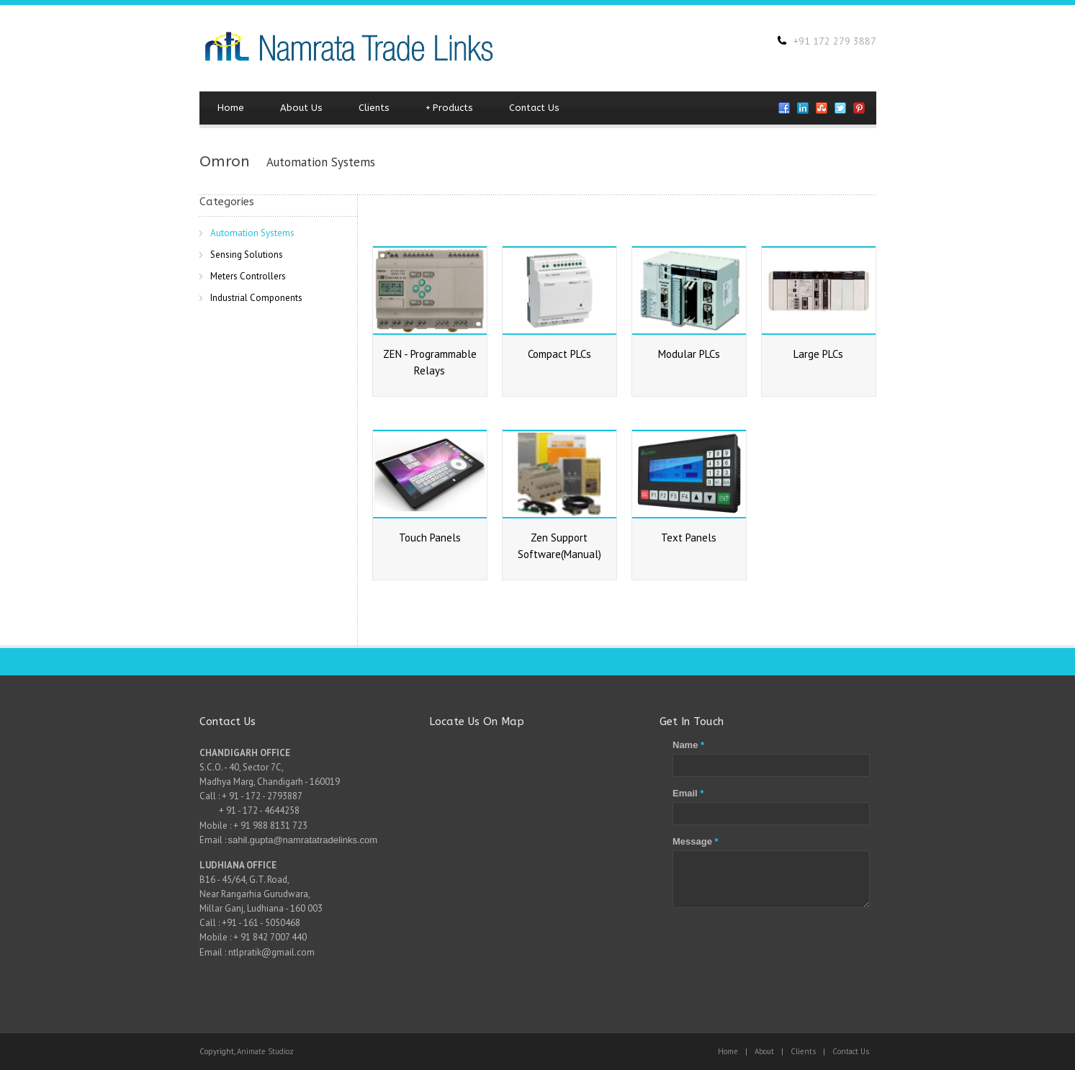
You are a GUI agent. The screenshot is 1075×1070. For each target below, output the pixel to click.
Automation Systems (252, 233)
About (764, 1051)
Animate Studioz (265, 1051)
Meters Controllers (248, 276)
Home (230, 107)
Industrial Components (256, 298)
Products (449, 108)
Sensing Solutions (246, 254)
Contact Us (534, 107)
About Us (301, 107)
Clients (374, 107)
